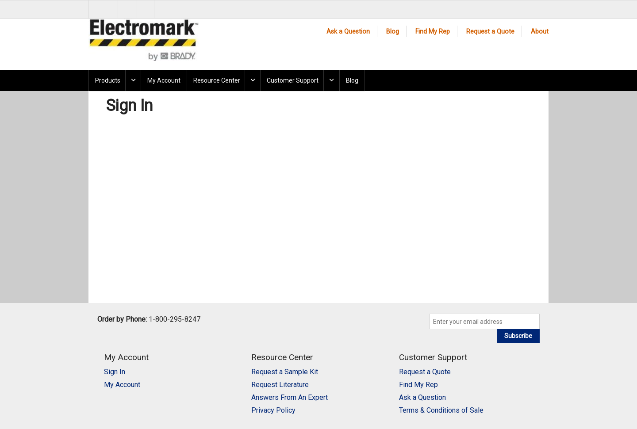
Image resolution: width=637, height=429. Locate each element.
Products (107, 80)
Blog (392, 31)
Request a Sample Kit (284, 372)
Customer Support (292, 80)
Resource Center (216, 80)
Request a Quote (490, 31)
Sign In (114, 372)
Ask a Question (348, 31)
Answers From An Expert (289, 397)
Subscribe (518, 335)
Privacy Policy (273, 410)
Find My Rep (432, 31)
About (540, 31)
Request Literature (280, 384)
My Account (163, 80)
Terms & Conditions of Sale (441, 410)
